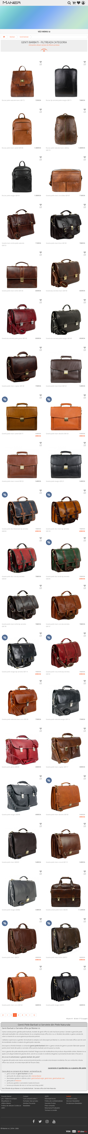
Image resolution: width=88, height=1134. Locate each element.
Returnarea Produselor (52, 1108)
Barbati (12, 37)
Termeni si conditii (51, 1110)
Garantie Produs (50, 1103)
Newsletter (26, 1106)
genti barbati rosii (58, 1078)
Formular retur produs (30, 1101)
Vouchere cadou (71, 1099)
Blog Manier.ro (6, 1101)
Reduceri (18, 1081)
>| (34, 1015)
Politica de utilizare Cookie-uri (11, 1106)
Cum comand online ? (30, 1099)
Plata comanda (50, 1106)
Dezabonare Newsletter (74, 1103)
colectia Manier (36, 1076)
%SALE (68, 1096)
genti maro (48, 1078)
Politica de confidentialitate (54, 1101)
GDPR (46, 1096)
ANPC (3, 1108)
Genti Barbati (24, 37)
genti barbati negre (37, 1078)
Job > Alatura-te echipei (9, 1099)
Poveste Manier (6, 1096)
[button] (44, 46)
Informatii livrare (50, 1099)
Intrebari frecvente (29, 1103)
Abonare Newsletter (73, 1101)
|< (3, 1015)
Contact (25, 1096)
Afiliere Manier (6, 1103)
